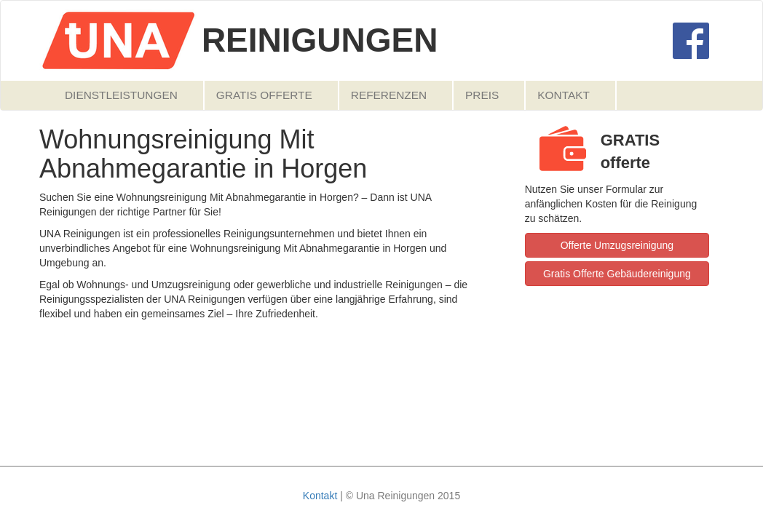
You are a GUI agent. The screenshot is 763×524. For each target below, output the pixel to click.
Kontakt (563, 95)
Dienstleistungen (121, 95)
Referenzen (389, 95)
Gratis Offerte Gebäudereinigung (617, 273)
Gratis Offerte (264, 95)
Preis (482, 95)
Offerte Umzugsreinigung (617, 245)
